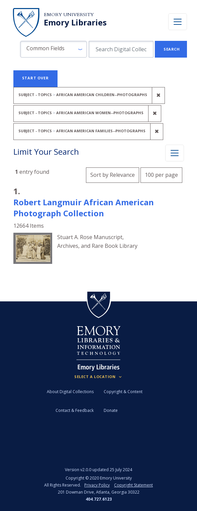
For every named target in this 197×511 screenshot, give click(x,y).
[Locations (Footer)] (98, 377)
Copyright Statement (133, 485)
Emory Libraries (75, 22)
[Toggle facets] (174, 153)
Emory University (69, 14)
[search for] (121, 49)
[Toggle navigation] (177, 21)
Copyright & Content (123, 391)
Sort (112, 174)
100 (161, 173)
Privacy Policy (97, 485)
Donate (111, 410)
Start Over (35, 77)
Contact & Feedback (75, 410)
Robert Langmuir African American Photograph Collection (83, 208)
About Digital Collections (70, 391)
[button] (53, 49)
